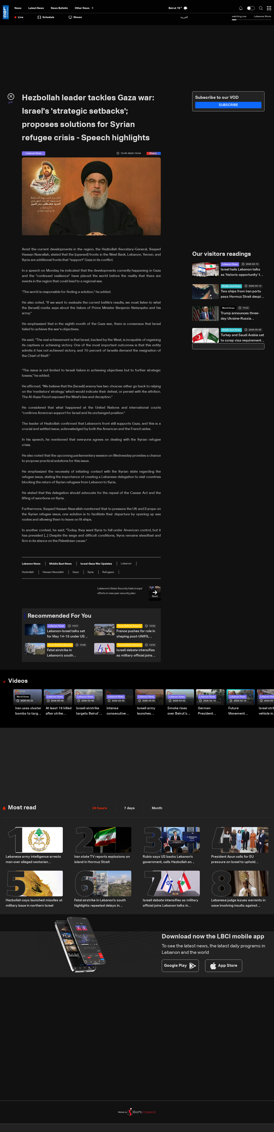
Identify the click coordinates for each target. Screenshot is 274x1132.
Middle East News (231, 286)
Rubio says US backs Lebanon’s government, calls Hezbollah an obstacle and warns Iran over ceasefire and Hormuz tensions (168, 861)
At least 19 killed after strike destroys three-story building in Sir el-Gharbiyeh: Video (59, 712)
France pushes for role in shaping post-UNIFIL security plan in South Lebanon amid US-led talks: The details (135, 635)
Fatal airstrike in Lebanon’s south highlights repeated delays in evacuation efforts (63, 654)
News (18, 8)
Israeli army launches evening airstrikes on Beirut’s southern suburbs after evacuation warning (148, 712)
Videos (18, 682)
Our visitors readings (222, 254)
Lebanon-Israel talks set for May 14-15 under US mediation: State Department (66, 635)
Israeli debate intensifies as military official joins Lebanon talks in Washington (135, 654)
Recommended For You (61, 616)
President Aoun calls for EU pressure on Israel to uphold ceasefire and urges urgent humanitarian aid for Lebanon (234, 861)
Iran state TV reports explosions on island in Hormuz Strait (102, 860)
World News (228, 308)
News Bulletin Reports (129, 626)
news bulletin (59, 8)
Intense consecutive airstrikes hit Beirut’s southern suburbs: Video (118, 712)
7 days (129, 809)
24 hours (99, 809)
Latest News (36, 8)
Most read (22, 809)
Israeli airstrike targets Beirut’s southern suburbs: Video (88, 712)
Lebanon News (56, 626)
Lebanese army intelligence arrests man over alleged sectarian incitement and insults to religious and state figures (33, 861)
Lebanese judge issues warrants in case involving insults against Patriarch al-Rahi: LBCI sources (238, 904)
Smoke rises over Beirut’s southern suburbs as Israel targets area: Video (178, 712)
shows (75, 17)
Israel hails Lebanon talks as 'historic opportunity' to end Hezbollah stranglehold (242, 273)
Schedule (46, 17)
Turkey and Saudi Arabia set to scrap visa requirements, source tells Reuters (242, 338)
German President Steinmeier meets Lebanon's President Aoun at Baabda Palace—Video (210, 712)
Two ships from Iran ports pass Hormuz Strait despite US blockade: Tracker (242, 295)
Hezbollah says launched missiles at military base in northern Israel (34, 903)
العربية (184, 17)
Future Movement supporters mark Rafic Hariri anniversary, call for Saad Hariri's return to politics (241, 712)
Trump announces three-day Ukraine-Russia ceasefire (240, 316)
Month (157, 809)
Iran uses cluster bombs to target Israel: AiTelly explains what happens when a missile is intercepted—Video (28, 712)
